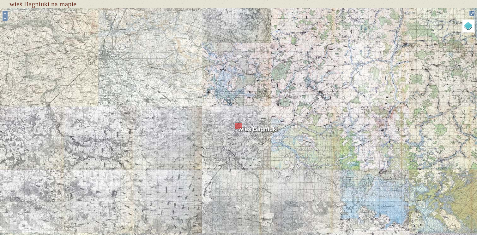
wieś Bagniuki (258, 129)
